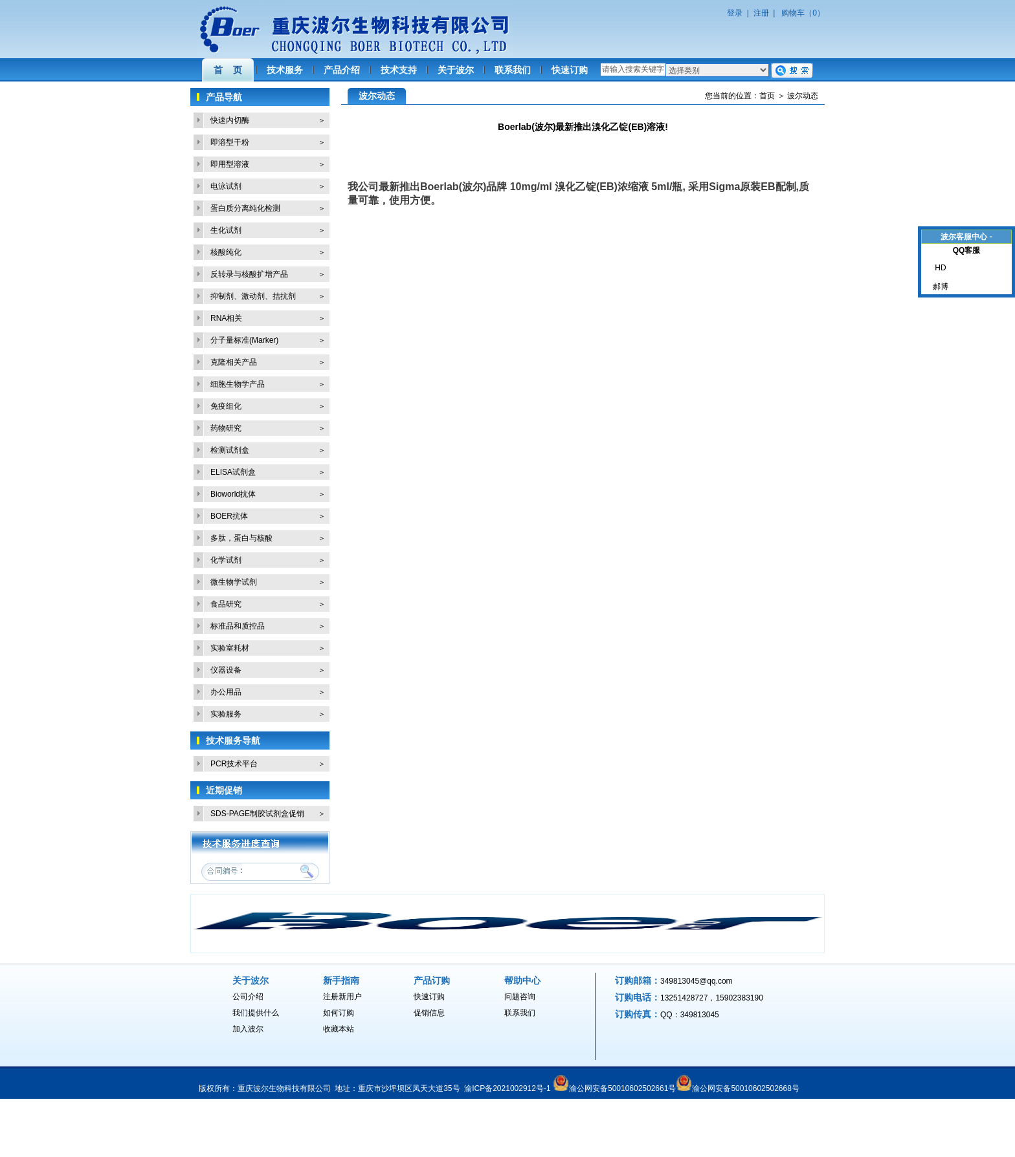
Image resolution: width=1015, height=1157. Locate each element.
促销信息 (429, 1012)
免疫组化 (225, 406)
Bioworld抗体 (233, 494)
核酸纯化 (225, 252)
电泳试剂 (225, 186)
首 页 (228, 70)
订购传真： (637, 1014)
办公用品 (225, 692)
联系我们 (513, 70)
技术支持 (399, 70)
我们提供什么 (255, 1012)
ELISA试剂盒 (233, 472)
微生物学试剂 (233, 582)
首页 (767, 95)
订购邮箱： (637, 980)
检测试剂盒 (229, 450)
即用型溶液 (229, 164)
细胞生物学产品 (237, 384)
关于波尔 (456, 70)
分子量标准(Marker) (244, 340)
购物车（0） (803, 12)
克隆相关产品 (233, 362)
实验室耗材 (229, 648)
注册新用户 (342, 996)
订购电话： (637, 997)
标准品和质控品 (237, 626)
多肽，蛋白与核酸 (241, 538)
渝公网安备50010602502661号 (622, 1088)
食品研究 (225, 604)
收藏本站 (338, 1028)
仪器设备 (225, 670)
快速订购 (570, 70)
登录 (734, 12)
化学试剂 (225, 560)
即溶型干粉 (229, 142)
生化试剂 (225, 230)
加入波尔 (247, 1028)
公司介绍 (247, 996)
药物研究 (225, 428)
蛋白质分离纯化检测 (245, 208)
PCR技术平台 (234, 763)
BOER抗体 (229, 516)
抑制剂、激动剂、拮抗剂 (253, 296)
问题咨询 (519, 996)
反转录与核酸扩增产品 (249, 274)
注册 (761, 12)
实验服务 (225, 714)
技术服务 (285, 70)
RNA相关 (226, 318)
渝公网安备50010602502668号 (745, 1088)
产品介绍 (342, 70)
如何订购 (338, 1012)
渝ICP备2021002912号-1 (507, 1088)
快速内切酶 (229, 120)
